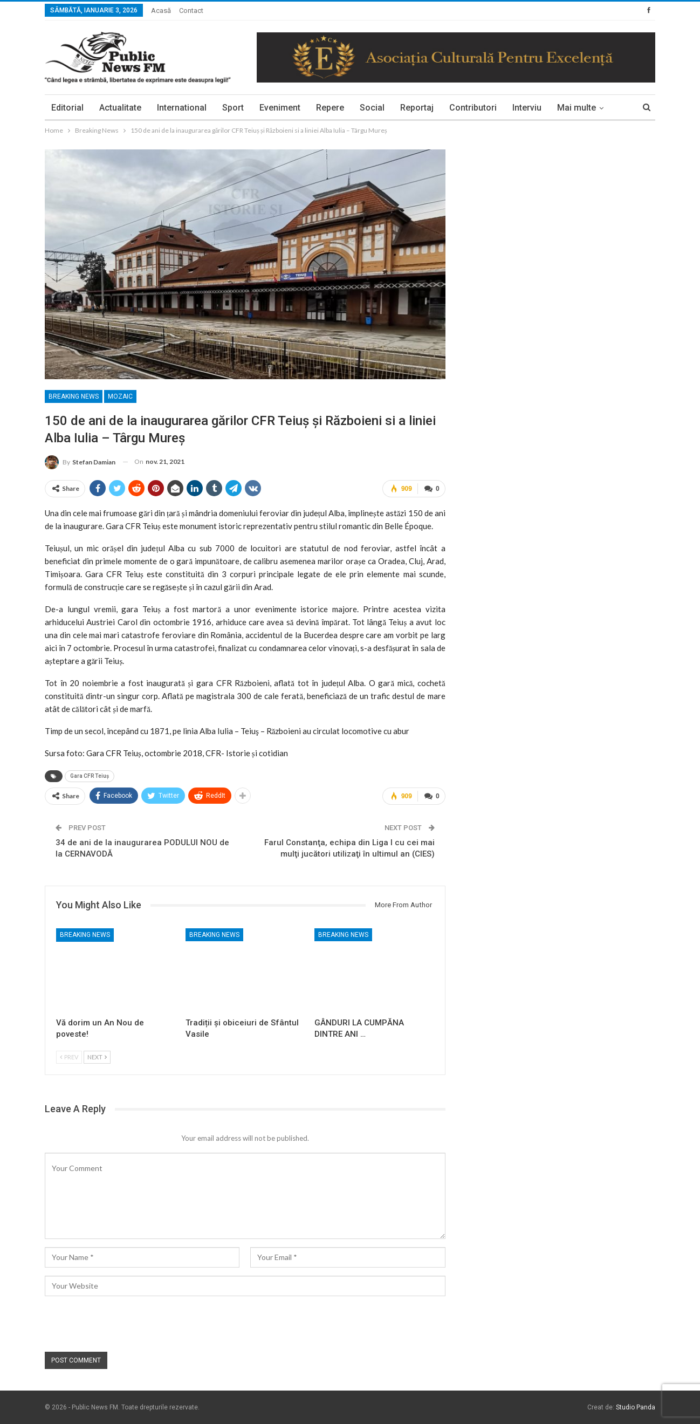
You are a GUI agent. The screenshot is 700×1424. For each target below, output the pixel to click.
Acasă (161, 10)
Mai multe (576, 107)
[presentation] (127, 1325)
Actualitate (120, 107)
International (182, 107)
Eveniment (279, 107)
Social (372, 107)
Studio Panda (635, 1407)
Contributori (473, 107)
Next (97, 1056)
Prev (69, 1056)
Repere (330, 107)
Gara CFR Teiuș (89, 776)
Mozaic (120, 396)
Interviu (526, 107)
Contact (191, 10)
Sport (233, 107)
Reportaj (417, 107)
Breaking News (74, 396)
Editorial (67, 107)
